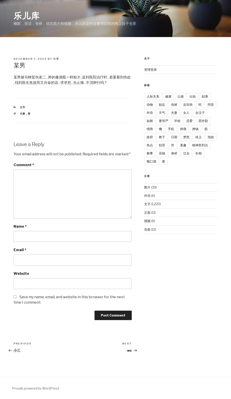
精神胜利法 (200, 145)
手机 (171, 129)
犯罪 (162, 145)
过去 (186, 153)
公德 (180, 96)
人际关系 (153, 96)
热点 (150, 145)
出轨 (192, 96)
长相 (198, 153)
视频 (147, 221)
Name (20, 226)
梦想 (186, 137)
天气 (162, 113)
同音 (211, 104)
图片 (147, 187)
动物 (150, 104)
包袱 (174, 104)
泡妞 (211, 137)
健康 (168, 96)
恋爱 (189, 121)
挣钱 (195, 129)
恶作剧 (203, 121)
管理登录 (150, 69)
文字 (23, 107)
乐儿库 (27, 16)
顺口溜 (151, 161)
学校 (177, 121)
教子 (162, 137)
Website (21, 273)
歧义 (198, 137)
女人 (186, 113)
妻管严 (163, 121)
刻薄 (205, 96)
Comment (24, 165)
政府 (150, 137)
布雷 (56, 58)
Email (20, 250)
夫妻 (23, 113)
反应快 (188, 104)
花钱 (162, 153)
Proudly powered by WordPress (35, 388)
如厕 (150, 121)
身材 (174, 153)
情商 (150, 129)
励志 (162, 104)
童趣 (183, 145)
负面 (147, 229)
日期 (174, 137)
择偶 (183, 129)
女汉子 (200, 113)
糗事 (150, 153)
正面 (147, 212)
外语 (150, 113)
